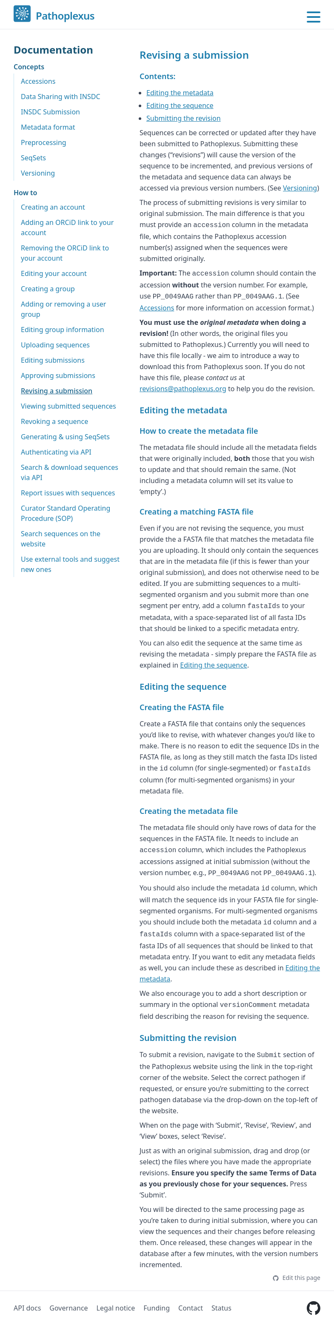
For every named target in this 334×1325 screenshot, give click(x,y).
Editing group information (62, 329)
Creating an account (53, 207)
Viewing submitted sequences (68, 406)
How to (25, 192)
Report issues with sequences (68, 493)
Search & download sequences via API (69, 472)
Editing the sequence (180, 105)
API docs (27, 1308)
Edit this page (296, 1278)
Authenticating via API (56, 452)
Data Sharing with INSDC (60, 96)
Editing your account (54, 273)
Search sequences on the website (60, 539)
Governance (68, 1308)
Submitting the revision (183, 118)
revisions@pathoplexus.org (183, 388)
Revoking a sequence (54, 421)
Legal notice (116, 1308)
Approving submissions (58, 375)
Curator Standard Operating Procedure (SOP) (65, 513)
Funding (156, 1308)
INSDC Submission (50, 112)
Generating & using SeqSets (65, 436)
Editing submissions (53, 360)
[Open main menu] (313, 17)
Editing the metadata (180, 92)
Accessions (38, 81)
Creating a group (48, 288)
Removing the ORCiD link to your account (65, 253)
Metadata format (48, 127)
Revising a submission (56, 390)
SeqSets (33, 157)
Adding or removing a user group (63, 309)
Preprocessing (43, 142)
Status (221, 1308)
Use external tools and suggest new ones (70, 564)
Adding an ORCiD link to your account (67, 227)
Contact (190, 1308)
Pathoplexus (65, 16)
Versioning (38, 173)
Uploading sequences (55, 345)
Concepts (29, 66)
